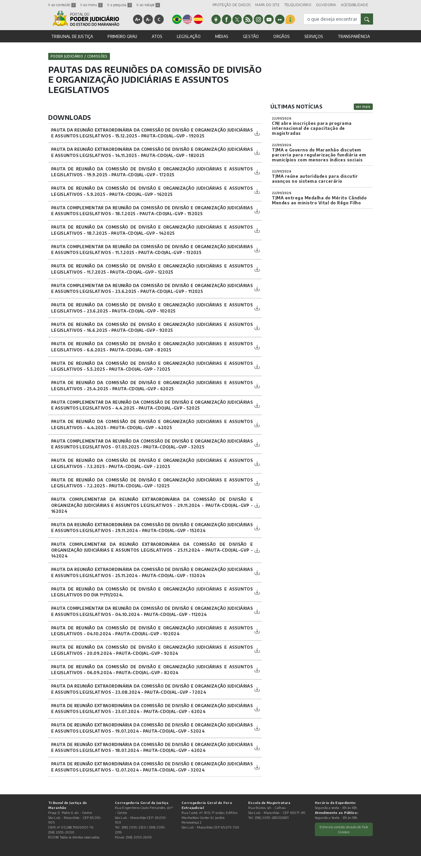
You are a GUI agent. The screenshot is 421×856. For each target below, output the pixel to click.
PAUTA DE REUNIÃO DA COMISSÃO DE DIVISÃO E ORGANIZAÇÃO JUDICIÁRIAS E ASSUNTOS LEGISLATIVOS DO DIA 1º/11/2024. (152, 591)
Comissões (97, 56)
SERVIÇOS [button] (313, 36)
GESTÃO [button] (251, 36)
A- (148, 19)
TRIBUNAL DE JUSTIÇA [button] (72, 36)
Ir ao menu (91, 5)
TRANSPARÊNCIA (354, 36)
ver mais (363, 106)
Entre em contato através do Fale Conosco (344, 829)
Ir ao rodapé (148, 5)
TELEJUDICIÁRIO (297, 5)
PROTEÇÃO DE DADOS (232, 5)
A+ (138, 19)
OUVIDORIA (326, 5)
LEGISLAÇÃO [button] (189, 36)
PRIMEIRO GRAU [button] (122, 36)
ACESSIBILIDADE (354, 5)
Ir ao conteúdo (62, 5)
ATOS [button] (157, 36)
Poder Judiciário (67, 56)
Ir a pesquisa (119, 5)
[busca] (332, 19)
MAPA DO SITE (267, 5)
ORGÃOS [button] (281, 36)
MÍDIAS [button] (222, 36)
